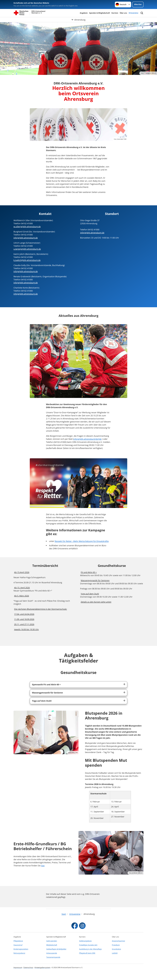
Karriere (115, 13)
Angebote (84, 13)
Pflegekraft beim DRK (87, 953)
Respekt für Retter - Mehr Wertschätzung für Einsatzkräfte (82, 541)
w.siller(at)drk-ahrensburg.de (27, 226)
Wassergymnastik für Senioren (47, 692)
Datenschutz (28, 967)
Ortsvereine (133, 13)
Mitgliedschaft (51, 945)
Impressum (18, 967)
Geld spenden (51, 941)
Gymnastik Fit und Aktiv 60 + (46, 684)
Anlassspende (51, 953)
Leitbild (114, 953)
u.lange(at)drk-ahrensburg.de (27, 249)
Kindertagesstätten (21, 949)
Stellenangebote (85, 941)
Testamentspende (53, 957)
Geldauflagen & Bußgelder (56, 949)
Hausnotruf (18, 945)
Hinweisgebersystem (42, 967)
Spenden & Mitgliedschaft (99, 13)
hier (43, 865)
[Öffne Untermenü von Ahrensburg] (78, 19)
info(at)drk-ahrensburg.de (26, 237)
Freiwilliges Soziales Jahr (88, 945)
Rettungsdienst (19, 953)
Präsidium (116, 945)
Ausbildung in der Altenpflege (90, 949)
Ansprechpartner (118, 941)
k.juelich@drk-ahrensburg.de (27, 260)
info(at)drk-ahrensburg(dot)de (88, 439)
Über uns (123, 13)
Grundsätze (116, 949)
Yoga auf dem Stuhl (41, 700)
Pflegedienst (18, 941)
